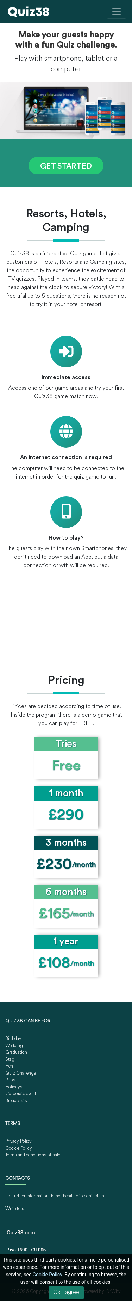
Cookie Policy (18, 1148)
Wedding (14, 1046)
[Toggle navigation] (116, 12)
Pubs (10, 1080)
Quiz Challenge (20, 1073)
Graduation (16, 1052)
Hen (9, 1066)
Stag (9, 1059)
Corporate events (22, 1094)
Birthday (13, 1038)
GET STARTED (66, 166)
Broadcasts (16, 1101)
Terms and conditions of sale (32, 1155)
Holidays (14, 1087)
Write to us (16, 1208)
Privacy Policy (18, 1141)
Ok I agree (66, 1292)
